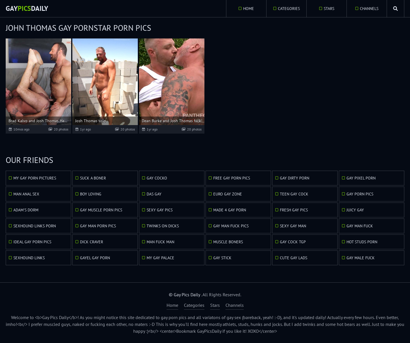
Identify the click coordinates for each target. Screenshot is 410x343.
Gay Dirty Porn (294, 178)
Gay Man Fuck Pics (231, 225)
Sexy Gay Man (293, 225)
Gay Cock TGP (293, 241)
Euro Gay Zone (227, 194)
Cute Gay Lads (293, 257)
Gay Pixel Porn (361, 178)
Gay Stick (222, 257)
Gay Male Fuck (361, 257)
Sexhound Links (29, 257)
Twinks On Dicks (163, 225)
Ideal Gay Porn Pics (32, 241)
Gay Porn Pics (360, 194)
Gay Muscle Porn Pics (101, 210)
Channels (369, 8)
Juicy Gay (355, 210)
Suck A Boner (93, 178)
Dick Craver (91, 241)
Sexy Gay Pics (160, 210)
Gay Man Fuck (360, 225)
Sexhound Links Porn (34, 225)
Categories (289, 8)
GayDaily (27, 8)
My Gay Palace (160, 257)
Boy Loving (90, 194)
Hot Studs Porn (362, 241)
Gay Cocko (157, 178)
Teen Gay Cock (294, 194)
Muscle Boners (228, 241)
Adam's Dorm (25, 210)
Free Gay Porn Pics (231, 178)
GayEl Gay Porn (95, 257)
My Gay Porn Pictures (34, 178)
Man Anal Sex (26, 194)
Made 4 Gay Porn (229, 210)
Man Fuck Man (160, 241)
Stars (329, 8)
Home (248, 8)
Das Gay (154, 194)
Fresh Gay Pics (294, 210)
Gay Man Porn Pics (98, 225)
